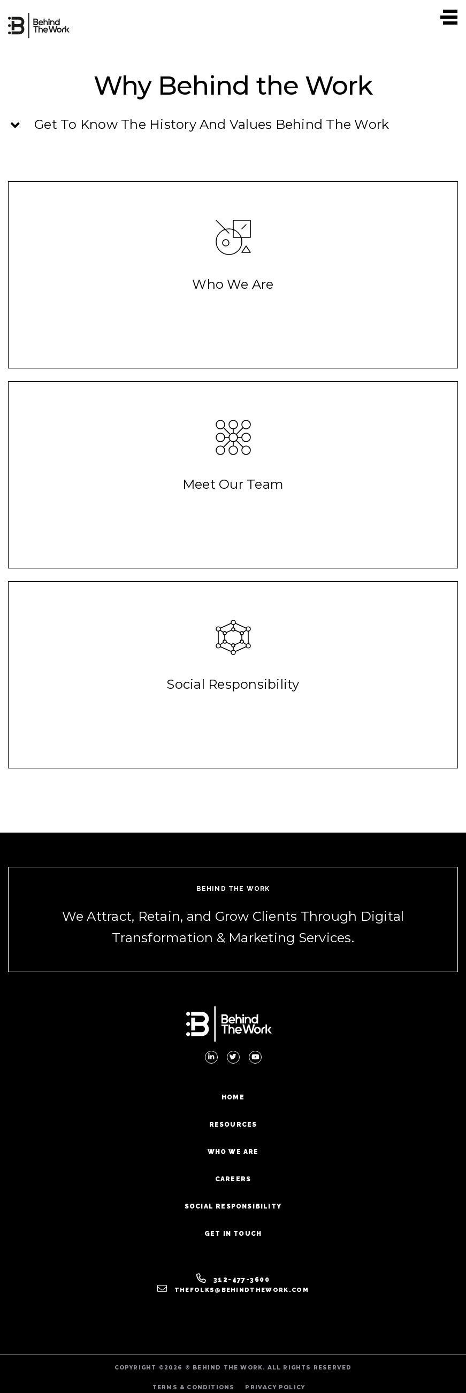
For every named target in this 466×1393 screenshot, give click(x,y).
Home (233, 1097)
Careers (233, 1179)
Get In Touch (233, 1233)
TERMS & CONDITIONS (193, 1387)
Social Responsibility (233, 1206)
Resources (233, 1124)
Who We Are (233, 1152)
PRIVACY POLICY (275, 1387)
